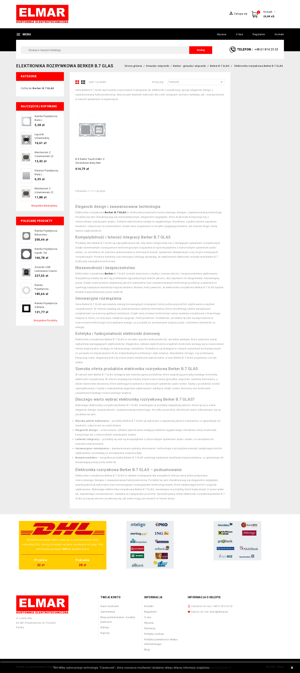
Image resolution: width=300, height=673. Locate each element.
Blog (147, 649)
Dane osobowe (109, 606)
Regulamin (259, 34)
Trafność (196, 82)
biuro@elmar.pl (219, 611)
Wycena (221, 34)
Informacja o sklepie (204, 597)
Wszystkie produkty (45, 320)
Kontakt (279, 34)
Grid (77, 82)
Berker (109, 273)
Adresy (104, 627)
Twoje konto (110, 597)
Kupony (104, 632)
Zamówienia (107, 611)
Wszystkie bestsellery (44, 205)
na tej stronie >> (221, 667)
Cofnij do (37, 88)
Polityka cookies (154, 633)
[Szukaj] (116, 50)
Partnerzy (149, 628)
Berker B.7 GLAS (115, 212)
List (83, 82)
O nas (239, 34)
